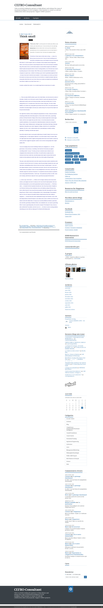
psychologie (75, 159)
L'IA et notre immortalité (73, 535)
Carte (67, 564)
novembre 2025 (69, 298)
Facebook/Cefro (69, 212)
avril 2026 (67, 288)
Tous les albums (69, 278)
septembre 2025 (69, 303)
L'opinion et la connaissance (74, 55)
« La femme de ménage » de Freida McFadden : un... (74, 346)
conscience (68, 150)
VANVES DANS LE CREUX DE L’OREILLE (75, 342)
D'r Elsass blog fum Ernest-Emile (75, 364)
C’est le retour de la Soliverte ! (73, 371)
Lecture (21, 24)
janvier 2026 (68, 294)
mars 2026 (67, 290)
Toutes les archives (70, 309)
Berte (67, 495)
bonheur (77, 162)
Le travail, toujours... (72, 89)
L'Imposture (77, 511)
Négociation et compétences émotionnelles (74, 553)
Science (68, 461)
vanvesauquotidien (72, 344)
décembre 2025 (69, 296)
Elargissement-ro (69, 201)
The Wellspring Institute (71, 174)
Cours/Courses (39, 226)
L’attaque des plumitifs (71, 367)
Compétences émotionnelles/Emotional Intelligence (72, 429)
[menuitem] (18, 18)
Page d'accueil (28, 24)
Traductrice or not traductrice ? (73, 375)
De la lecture (76, 527)
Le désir (67, 48)
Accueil (18, 18)
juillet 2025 (68, 307)
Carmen (67, 476)
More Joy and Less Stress (71, 192)
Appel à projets (69, 225)
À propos (36, 18)
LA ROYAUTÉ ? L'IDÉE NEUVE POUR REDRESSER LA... (74, 338)
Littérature (69, 444)
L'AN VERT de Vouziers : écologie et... (75, 371)
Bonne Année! (69, 75)
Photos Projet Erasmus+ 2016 (72, 214)
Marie (67, 519)
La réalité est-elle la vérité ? (72, 351)
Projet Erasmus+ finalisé (71, 230)
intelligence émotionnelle (72, 153)
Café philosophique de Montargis (74, 355)
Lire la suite (77, 258)
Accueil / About (70, 418)
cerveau (34, 228)
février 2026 (68, 292)
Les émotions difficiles (72, 95)
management (25, 228)
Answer (67, 63)
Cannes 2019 (68, 216)
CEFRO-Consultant (28, 5)
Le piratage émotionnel (72, 69)
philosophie (69, 156)
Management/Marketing (40, 227)
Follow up (67, 176)
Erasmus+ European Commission (73, 227)
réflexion (38, 228)
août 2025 (67, 305)
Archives (27, 18)
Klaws (69, 327)
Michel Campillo (70, 502)
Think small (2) (36, 24)
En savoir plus (74, 606)
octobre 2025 (68, 301)
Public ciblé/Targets (51, 227)
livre (30, 228)
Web (67, 464)
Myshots (67, 203)
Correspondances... (70, 376)
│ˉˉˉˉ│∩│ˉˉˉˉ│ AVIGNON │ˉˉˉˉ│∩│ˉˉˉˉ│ (74, 360)
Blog (67, 424)
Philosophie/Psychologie (72, 453)
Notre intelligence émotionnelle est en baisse (75, 111)
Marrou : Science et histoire (72, 354)
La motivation (69, 103)
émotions (68, 159)
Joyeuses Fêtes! (70, 82)
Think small (27, 36)
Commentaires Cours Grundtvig (73, 178)
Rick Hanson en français (72, 458)
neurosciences (69, 162)
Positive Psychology (70, 172)
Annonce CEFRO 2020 (70, 182)
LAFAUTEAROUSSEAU (70, 340)
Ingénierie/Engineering (25, 227)
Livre (32, 227)
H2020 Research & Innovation (72, 241)
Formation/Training (48, 226)
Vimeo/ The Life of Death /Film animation (75, 180)
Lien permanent (24, 225)
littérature (83, 159)
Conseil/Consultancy (31, 226)
